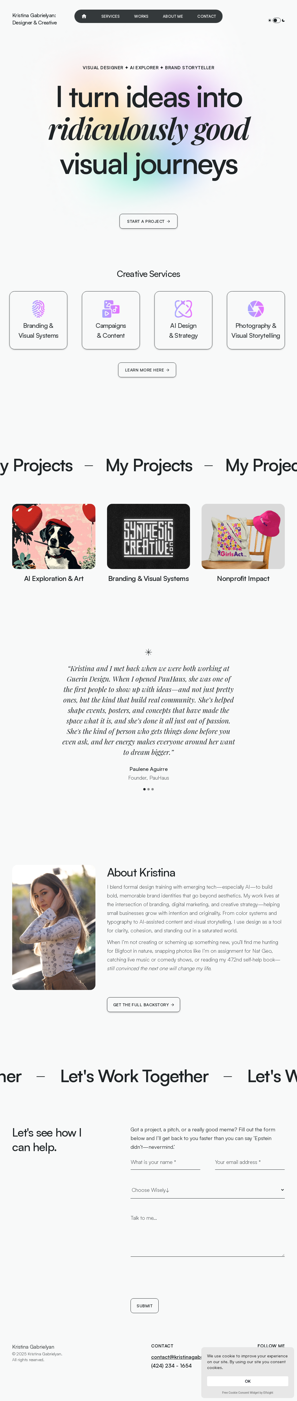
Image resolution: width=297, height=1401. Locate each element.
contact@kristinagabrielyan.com (190, 1357)
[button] (144, 789)
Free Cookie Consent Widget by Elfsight (247, 1393)
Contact (207, 16)
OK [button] (248, 1381)
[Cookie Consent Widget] (247, 1372)
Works (141, 16)
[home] (34, 20)
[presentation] (175, 1282)
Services (111, 16)
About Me (173, 16)
